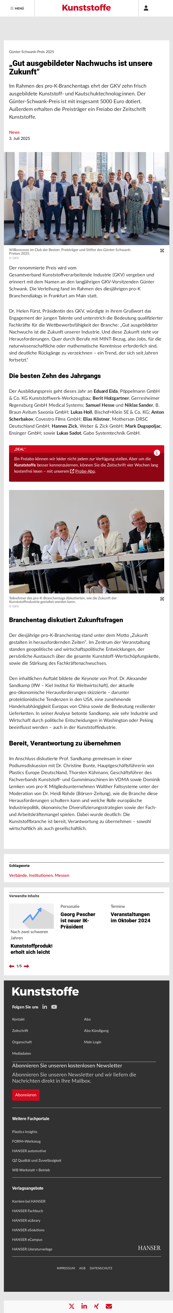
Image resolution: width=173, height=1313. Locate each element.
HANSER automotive (29, 1172)
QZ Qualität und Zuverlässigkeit (36, 1182)
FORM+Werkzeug (26, 1163)
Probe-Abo (82, 471)
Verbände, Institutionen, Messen (39, 875)
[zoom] (162, 251)
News (14, 132)
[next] (26, 987)
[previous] (11, 987)
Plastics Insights (24, 1153)
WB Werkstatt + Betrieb (31, 1191)
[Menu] (17, 8)
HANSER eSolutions (28, 1251)
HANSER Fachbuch (27, 1232)
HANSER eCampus (27, 1261)
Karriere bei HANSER (29, 1223)
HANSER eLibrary (26, 1242)
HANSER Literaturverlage (32, 1270)
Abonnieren (25, 1116)
